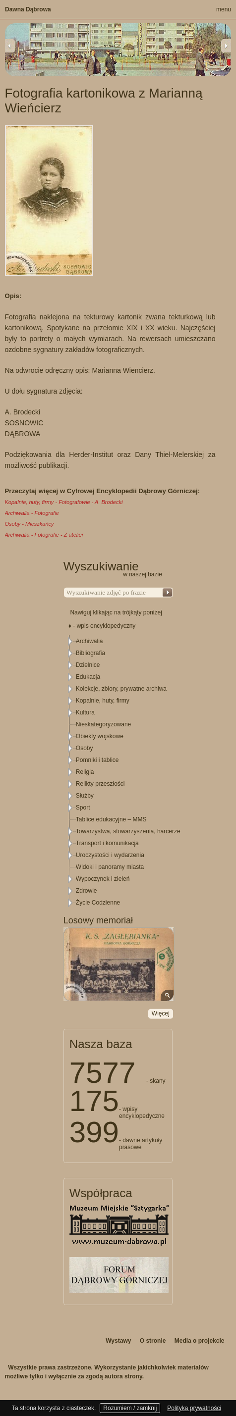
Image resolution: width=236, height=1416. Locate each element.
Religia (85, 771)
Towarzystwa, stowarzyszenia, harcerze (128, 831)
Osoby (84, 748)
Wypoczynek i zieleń (103, 878)
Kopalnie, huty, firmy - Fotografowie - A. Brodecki (64, 502)
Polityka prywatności (194, 1408)
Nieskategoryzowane (103, 724)
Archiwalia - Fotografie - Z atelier (44, 535)
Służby (85, 795)
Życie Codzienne (98, 902)
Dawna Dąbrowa (28, 9)
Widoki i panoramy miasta (110, 866)
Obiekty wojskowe (99, 736)
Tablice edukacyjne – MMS (111, 819)
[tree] (118, 772)
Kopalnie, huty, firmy (102, 700)
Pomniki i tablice (97, 760)
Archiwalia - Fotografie (32, 513)
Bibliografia (90, 653)
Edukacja (88, 676)
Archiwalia (89, 641)
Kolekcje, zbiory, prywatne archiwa (121, 688)
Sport (83, 807)
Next (226, 45)
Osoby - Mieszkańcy (29, 524)
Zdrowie (86, 890)
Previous (9, 45)
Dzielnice (88, 664)
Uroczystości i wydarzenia (110, 855)
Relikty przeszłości (100, 783)
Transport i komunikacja (107, 843)
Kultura (85, 712)
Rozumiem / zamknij (130, 1408)
